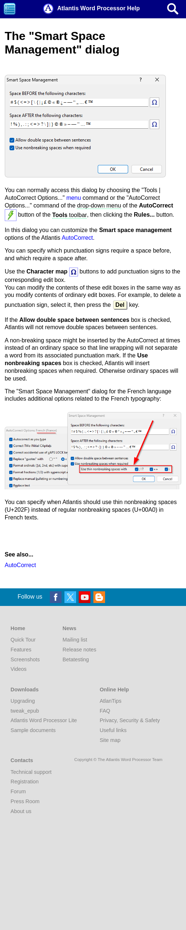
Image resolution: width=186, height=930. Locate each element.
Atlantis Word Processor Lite (44, 720)
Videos (19, 669)
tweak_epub (25, 711)
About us (21, 811)
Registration (25, 781)
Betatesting (76, 659)
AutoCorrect (77, 238)
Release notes (79, 650)
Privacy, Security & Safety (130, 720)
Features (21, 650)
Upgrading (23, 701)
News (70, 628)
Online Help (114, 689)
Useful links (113, 730)
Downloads (25, 689)
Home (18, 628)
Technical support (31, 772)
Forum (18, 791)
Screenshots (25, 659)
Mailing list (75, 640)
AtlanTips (110, 701)
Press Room (25, 801)
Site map (110, 740)
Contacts (22, 760)
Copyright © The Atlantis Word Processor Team (118, 759)
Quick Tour (23, 640)
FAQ (105, 711)
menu (73, 198)
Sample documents (33, 730)
